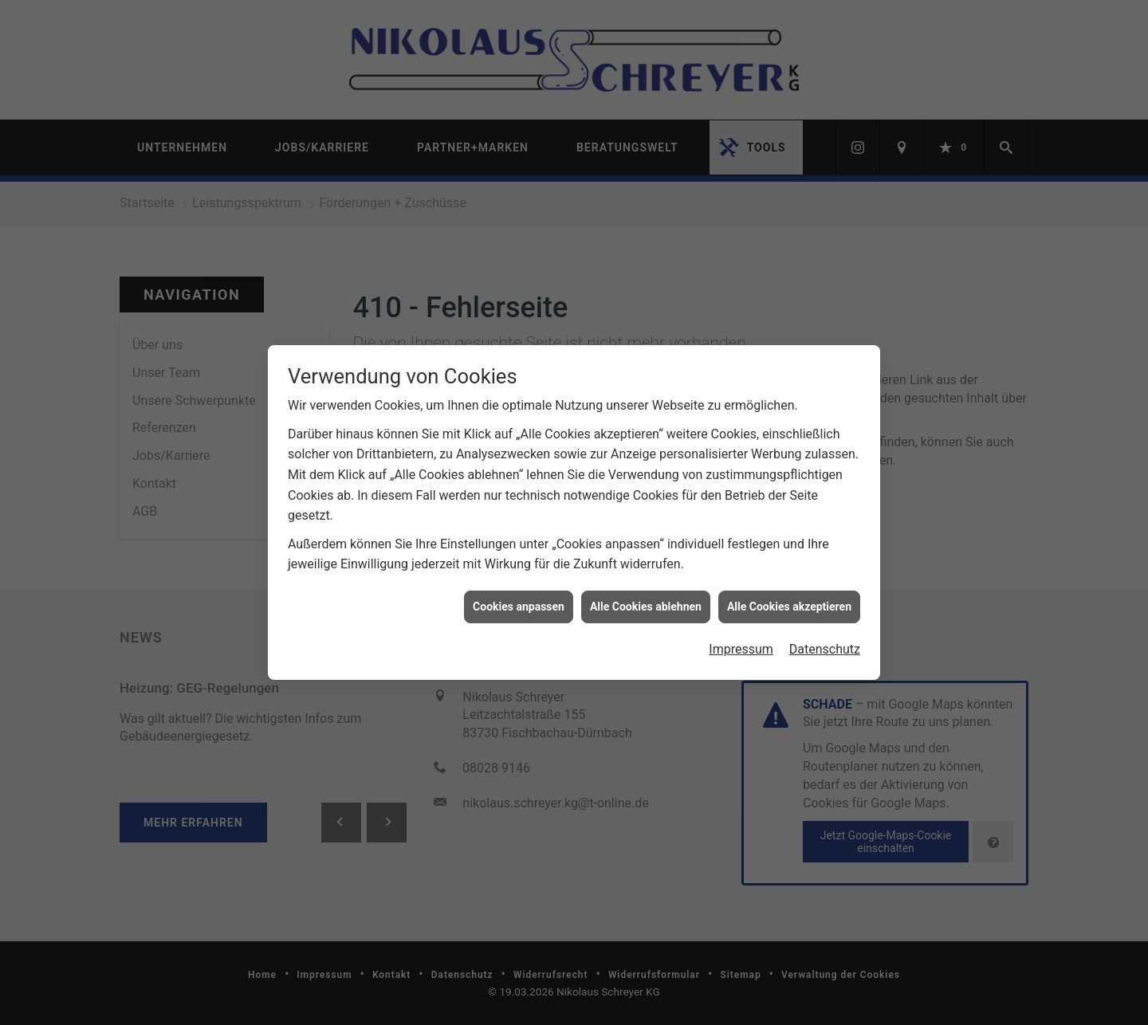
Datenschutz (824, 640)
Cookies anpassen (518, 597)
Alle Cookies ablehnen (646, 597)
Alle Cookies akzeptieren (789, 597)
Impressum (741, 640)
